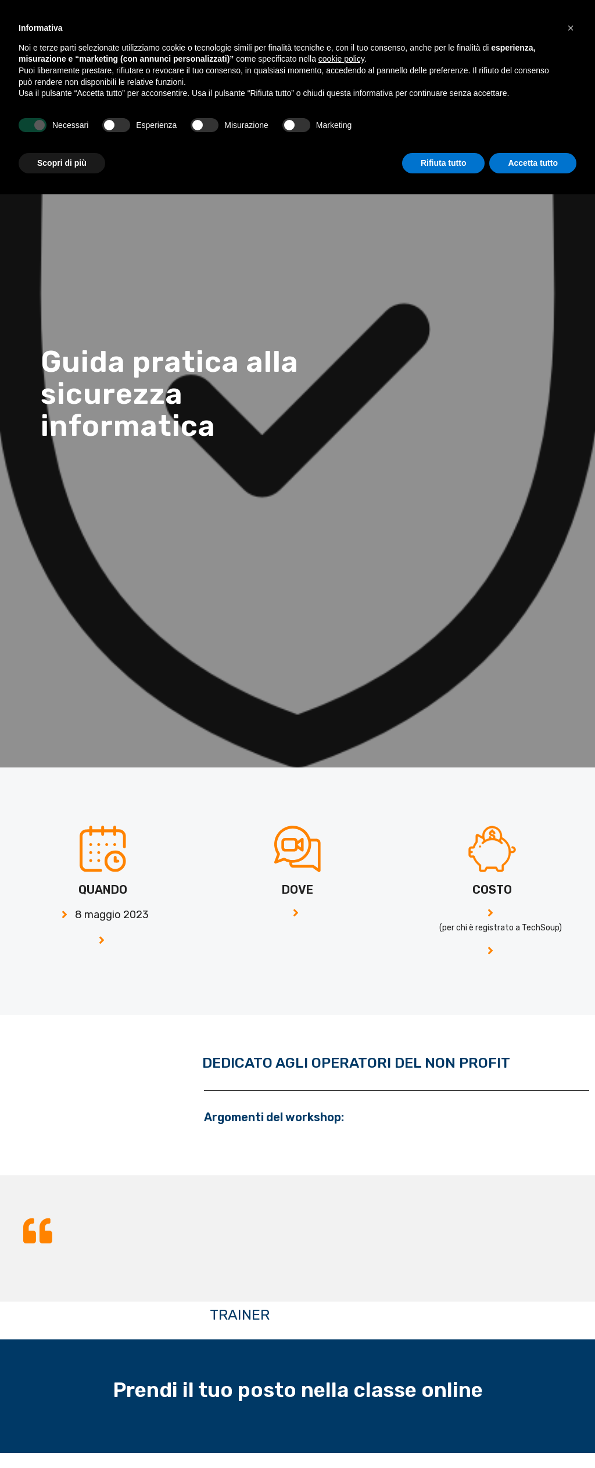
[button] (558, 16)
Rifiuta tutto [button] (444, 1436)
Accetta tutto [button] (533, 1436)
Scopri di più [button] (62, 1436)
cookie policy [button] (341, 1332)
